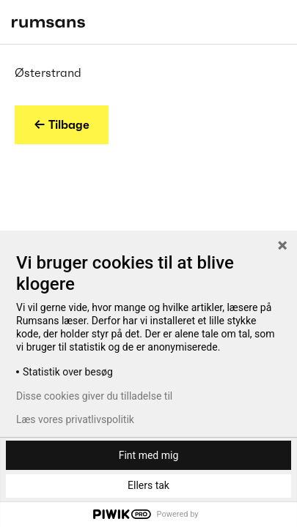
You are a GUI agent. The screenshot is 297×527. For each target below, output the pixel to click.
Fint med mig (149, 455)
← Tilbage (61, 124)
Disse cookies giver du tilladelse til (94, 396)
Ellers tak (148, 485)
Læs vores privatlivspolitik (75, 419)
